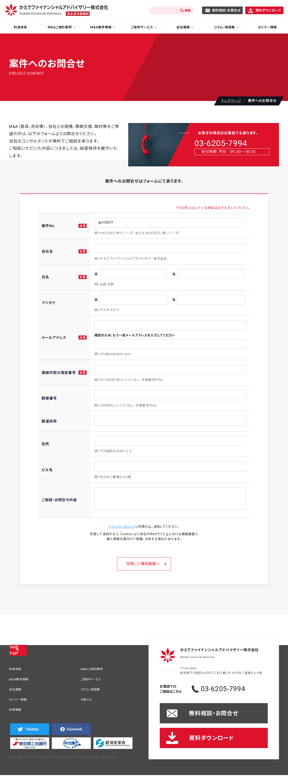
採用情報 (16, 713)
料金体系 (20, 27)
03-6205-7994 (232, 144)
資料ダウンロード (268, 10)
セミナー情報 (20, 702)
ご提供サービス (93, 680)
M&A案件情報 (20, 680)
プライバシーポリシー (122, 526)
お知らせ (88, 702)
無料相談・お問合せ (226, 10)
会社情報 (16, 691)
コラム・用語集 (92, 691)
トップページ (231, 101)
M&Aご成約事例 (94, 669)
